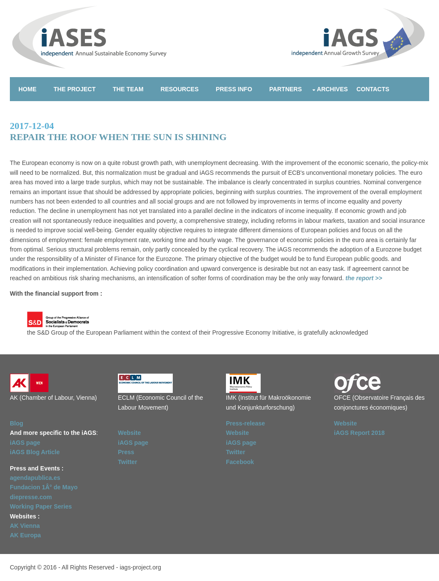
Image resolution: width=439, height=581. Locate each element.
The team (128, 89)
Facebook (240, 461)
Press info (234, 89)
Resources (180, 89)
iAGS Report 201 (357, 432)
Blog (16, 423)
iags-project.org (140, 567)
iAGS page (133, 442)
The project (75, 89)
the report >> (363, 278)
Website (129, 432)
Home (27, 89)
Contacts (372, 89)
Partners (285, 89)
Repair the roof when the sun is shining (118, 137)
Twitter (127, 461)
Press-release (245, 423)
